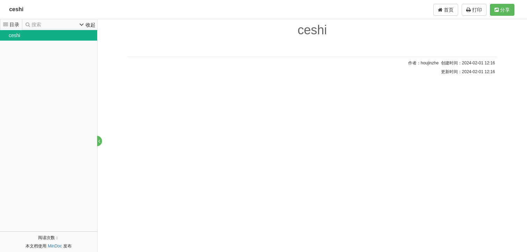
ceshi (16, 9)
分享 (502, 10)
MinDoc (55, 246)
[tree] (48, 35)
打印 (474, 10)
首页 (446, 10)
